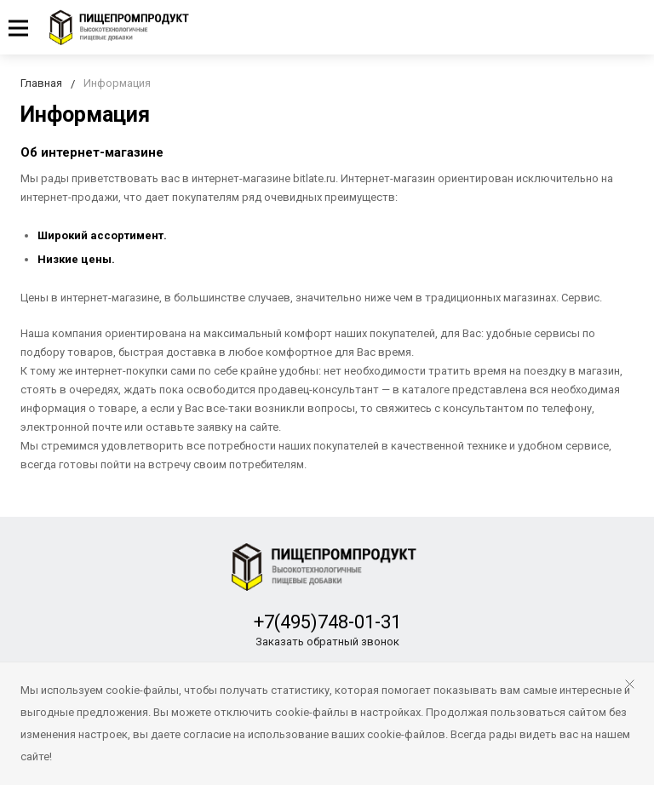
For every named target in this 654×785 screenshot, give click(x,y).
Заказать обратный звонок (327, 641)
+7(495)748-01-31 (327, 622)
